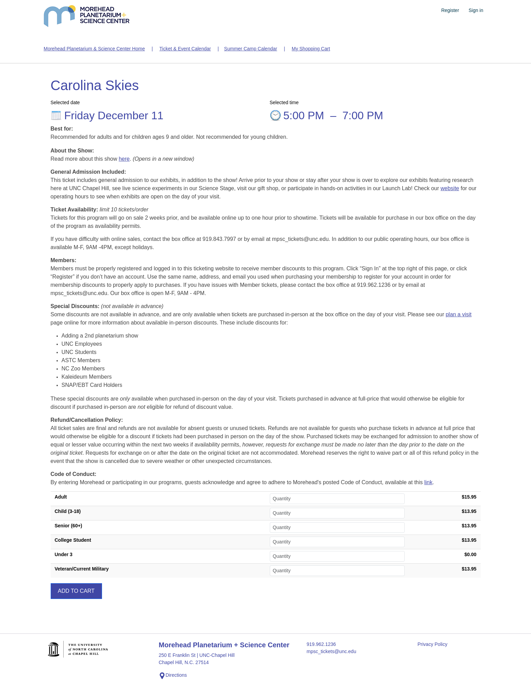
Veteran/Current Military (82, 569)
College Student (73, 540)
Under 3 (64, 554)
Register (450, 10)
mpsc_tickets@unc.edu (331, 651)
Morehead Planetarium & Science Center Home (94, 48)
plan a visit (459, 314)
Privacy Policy (432, 644)
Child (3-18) (68, 511)
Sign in (476, 10)
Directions (173, 675)
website (450, 188)
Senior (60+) (69, 525)
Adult (61, 497)
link (428, 482)
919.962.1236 (321, 644)
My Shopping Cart (311, 48)
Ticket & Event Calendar (185, 48)
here (124, 159)
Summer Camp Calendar (250, 48)
